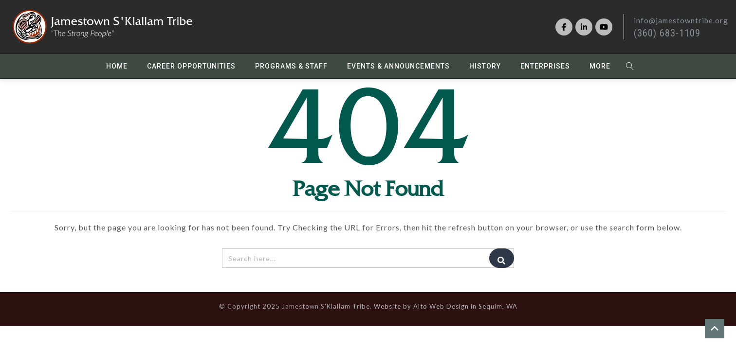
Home (117, 66)
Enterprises (545, 66)
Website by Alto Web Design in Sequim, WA (445, 306)
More (599, 66)
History (485, 66)
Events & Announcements (398, 66)
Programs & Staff (291, 66)
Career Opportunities (191, 66)
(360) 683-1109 (667, 33)
